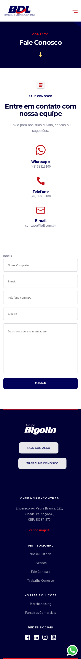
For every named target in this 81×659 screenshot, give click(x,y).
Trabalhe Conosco (48, 463)
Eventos (41, 563)
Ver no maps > (39, 530)
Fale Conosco (33, 447)
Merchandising (40, 603)
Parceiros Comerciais (40, 612)
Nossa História (40, 554)
